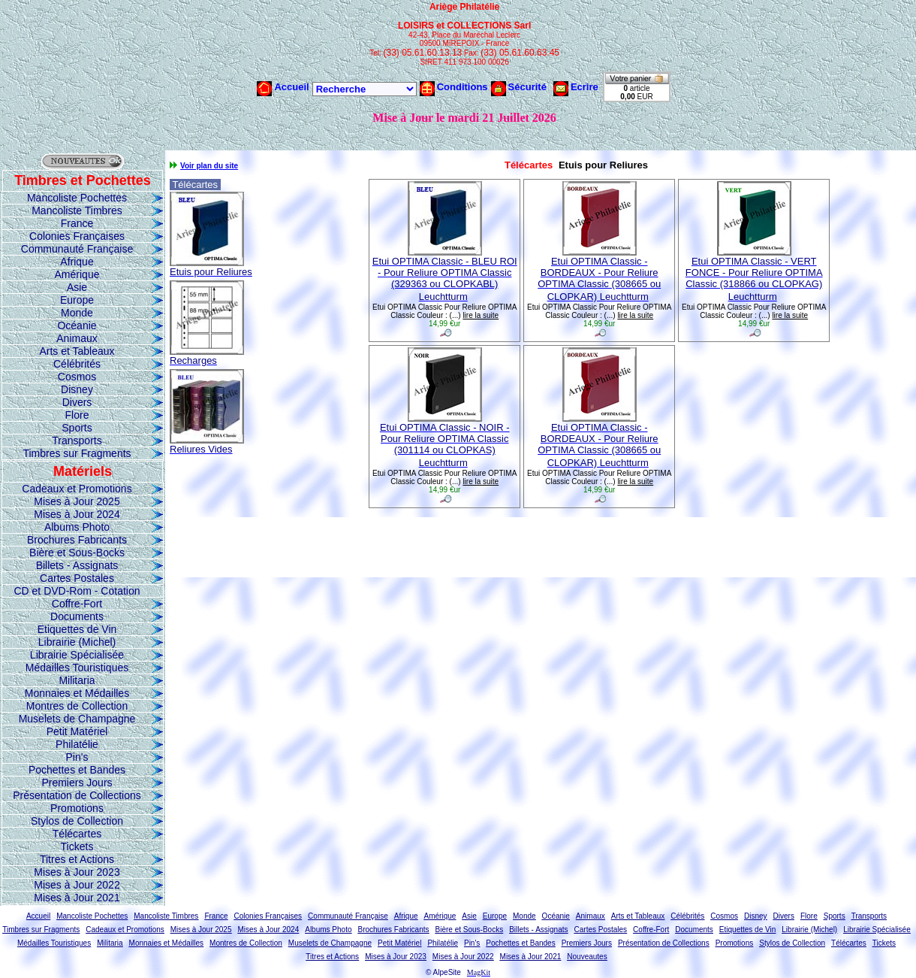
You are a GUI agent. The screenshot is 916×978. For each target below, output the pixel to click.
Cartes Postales (77, 578)
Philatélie (77, 744)
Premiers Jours (76, 783)
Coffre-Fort (77, 604)
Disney (77, 389)
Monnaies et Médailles (77, 693)
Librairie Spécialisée (77, 655)
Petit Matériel (77, 731)
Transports (76, 440)
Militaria (77, 680)
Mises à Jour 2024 (76, 514)
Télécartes (77, 834)
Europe (77, 300)
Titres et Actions (77, 859)
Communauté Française (77, 249)
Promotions (77, 808)
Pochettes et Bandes (77, 770)
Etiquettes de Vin (77, 629)
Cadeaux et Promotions (76, 489)
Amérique (77, 274)
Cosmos (77, 377)
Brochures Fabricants (77, 540)
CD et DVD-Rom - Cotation (77, 591)
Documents (77, 616)
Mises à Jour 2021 (76, 898)
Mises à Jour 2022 (76, 885)
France (77, 223)
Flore (77, 415)
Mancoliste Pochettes (77, 198)
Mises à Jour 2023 (76, 872)
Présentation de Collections (76, 795)
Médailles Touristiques (77, 668)
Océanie (76, 325)
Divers (77, 402)
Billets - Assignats (77, 565)
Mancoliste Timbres (77, 210)
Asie (77, 287)
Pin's (77, 757)
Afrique (76, 262)
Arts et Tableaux (76, 351)
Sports (77, 428)
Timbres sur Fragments (77, 453)
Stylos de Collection (77, 821)
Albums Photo (77, 527)
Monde (77, 313)
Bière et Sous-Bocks (77, 553)
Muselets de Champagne (77, 719)
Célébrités (77, 364)
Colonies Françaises (77, 236)
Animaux (76, 338)
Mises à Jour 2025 (76, 501)
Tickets (77, 846)
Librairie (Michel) (77, 642)
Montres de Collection (77, 706)
